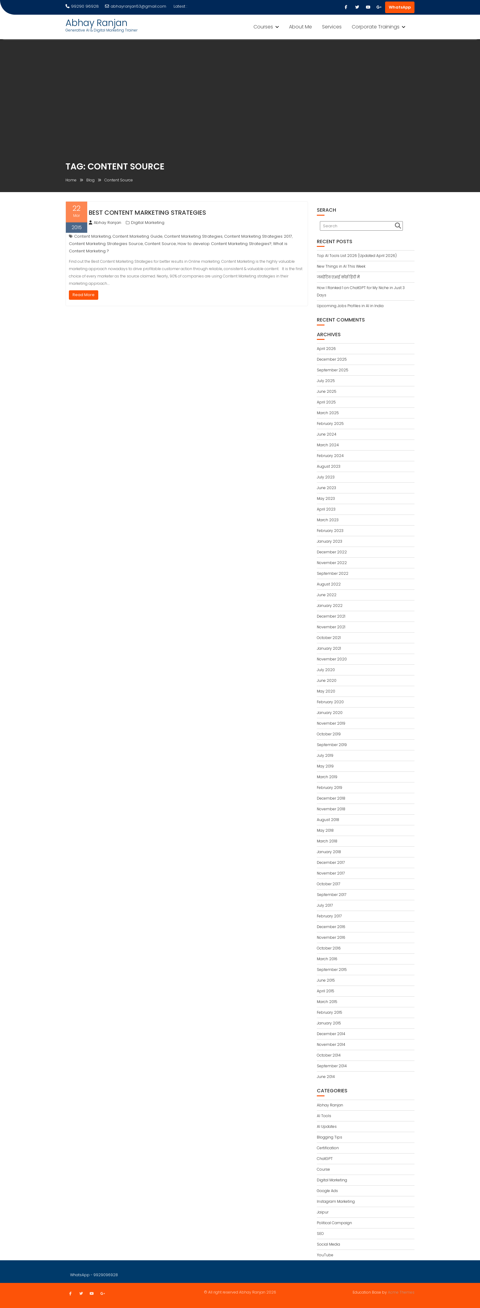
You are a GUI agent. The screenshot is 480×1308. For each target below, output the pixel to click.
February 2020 (330, 701)
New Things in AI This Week (341, 266)
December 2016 (331, 926)
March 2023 (328, 519)
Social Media (328, 1244)
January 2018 (329, 851)
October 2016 (329, 948)
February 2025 (330, 423)
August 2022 (329, 584)
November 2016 (331, 937)
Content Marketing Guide (137, 236)
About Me (300, 26)
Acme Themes (401, 1291)
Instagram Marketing (336, 1201)
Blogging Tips (329, 1137)
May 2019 (325, 766)
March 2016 (327, 958)
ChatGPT (325, 1158)
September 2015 (332, 969)
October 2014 (329, 1055)
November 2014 (331, 1044)
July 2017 (325, 905)
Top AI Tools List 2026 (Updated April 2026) (357, 255)
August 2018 (328, 819)
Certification (328, 1147)
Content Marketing (92, 236)
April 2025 (326, 402)
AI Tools (324, 1115)
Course (323, 1169)
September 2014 (332, 1065)
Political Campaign (334, 1222)
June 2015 (326, 980)
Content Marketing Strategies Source (106, 244)
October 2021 (329, 637)
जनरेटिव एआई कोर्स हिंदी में (338, 277)
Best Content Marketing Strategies (147, 212)
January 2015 (329, 1023)
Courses (263, 26)
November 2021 (331, 627)
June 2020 (326, 680)
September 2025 (332, 370)
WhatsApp (400, 7)
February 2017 (329, 916)
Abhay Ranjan (96, 23)
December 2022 (332, 552)
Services (332, 26)
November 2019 (331, 723)
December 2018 (331, 798)
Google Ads (327, 1190)
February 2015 (329, 1012)
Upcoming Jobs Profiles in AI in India (350, 305)
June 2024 (326, 434)
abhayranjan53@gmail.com (135, 6)
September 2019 (332, 744)
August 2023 (328, 466)
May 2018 (325, 830)
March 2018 (327, 841)
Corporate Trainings (375, 26)
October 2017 (328, 883)
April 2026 (326, 348)
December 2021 (331, 616)
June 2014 (326, 1076)
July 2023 (326, 477)
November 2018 (331, 809)
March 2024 (328, 445)
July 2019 (325, 755)
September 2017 (331, 894)
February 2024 (330, 455)
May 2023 (326, 498)
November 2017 (331, 873)
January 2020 (330, 712)
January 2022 (330, 605)
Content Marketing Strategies (193, 236)
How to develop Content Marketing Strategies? (225, 244)
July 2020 (326, 669)
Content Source (160, 244)
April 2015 (325, 991)
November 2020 (332, 659)
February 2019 (329, 787)
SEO (320, 1233)
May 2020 (326, 691)
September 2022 (332, 573)
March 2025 (328, 412)
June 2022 (326, 594)
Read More (84, 295)
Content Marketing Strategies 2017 (258, 236)
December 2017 (331, 862)
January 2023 (329, 541)
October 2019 (329, 734)
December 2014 (331, 1033)
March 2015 (327, 1001)
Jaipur (322, 1212)
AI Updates (327, 1126)
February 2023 (330, 530)
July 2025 (326, 380)
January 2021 (329, 648)
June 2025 (326, 391)
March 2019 (327, 776)
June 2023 (326, 487)
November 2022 (332, 562)
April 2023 (326, 509)
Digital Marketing (147, 222)
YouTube (325, 1255)
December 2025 (332, 359)
